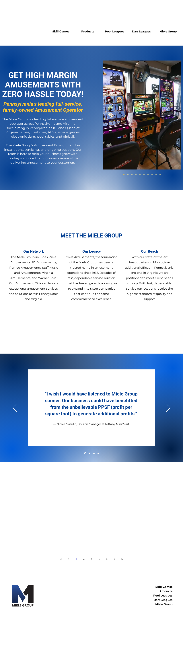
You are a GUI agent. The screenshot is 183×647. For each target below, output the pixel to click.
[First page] (61, 559)
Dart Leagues (163, 600)
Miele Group (163, 604)
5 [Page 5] (107, 558)
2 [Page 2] (84, 558)
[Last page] (122, 559)
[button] (60, 31)
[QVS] (128, 174)
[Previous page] (68, 559)
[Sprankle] (89, 453)
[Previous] (15, 408)
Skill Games (163, 586)
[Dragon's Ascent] (160, 174)
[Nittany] (85, 453)
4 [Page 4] (99, 558)
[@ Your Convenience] (98, 453)
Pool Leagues (162, 595)
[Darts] (144, 174)
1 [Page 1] (76, 558)
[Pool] (148, 174)
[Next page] (114, 559)
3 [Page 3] (91, 558)
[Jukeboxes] (132, 174)
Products (165, 591)
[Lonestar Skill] (156, 174)
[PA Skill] (123, 174)
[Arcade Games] (140, 174)
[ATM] (136, 174)
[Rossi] (94, 453)
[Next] (168, 408)
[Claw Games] (152, 174)
